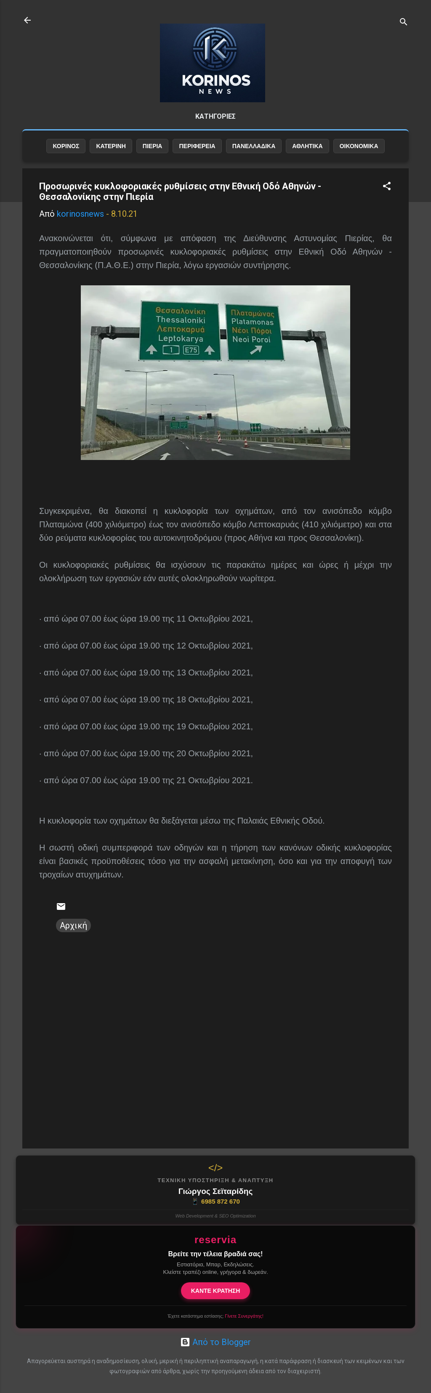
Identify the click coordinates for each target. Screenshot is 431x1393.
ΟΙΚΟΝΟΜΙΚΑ (359, 146)
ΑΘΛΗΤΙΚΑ (307, 146)
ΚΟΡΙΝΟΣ (66, 146)
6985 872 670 (215, 1201)
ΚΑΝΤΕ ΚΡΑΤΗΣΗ (215, 1290)
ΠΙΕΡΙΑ (152, 146)
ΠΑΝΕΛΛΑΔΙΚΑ (254, 146)
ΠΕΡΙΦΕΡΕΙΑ (197, 146)
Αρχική (73, 925)
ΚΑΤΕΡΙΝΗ (110, 146)
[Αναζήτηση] (404, 23)
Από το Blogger (215, 1342)
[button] (387, 187)
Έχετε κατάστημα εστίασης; (215, 1316)
